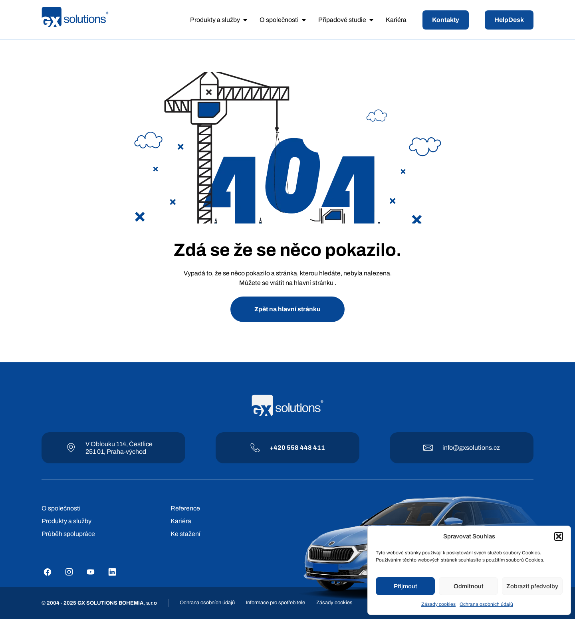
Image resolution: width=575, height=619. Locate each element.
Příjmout (405, 586)
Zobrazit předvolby (532, 586)
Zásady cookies (438, 604)
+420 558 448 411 (297, 447)
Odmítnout (469, 586)
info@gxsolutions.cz (471, 447)
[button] (559, 536)
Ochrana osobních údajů (486, 604)
